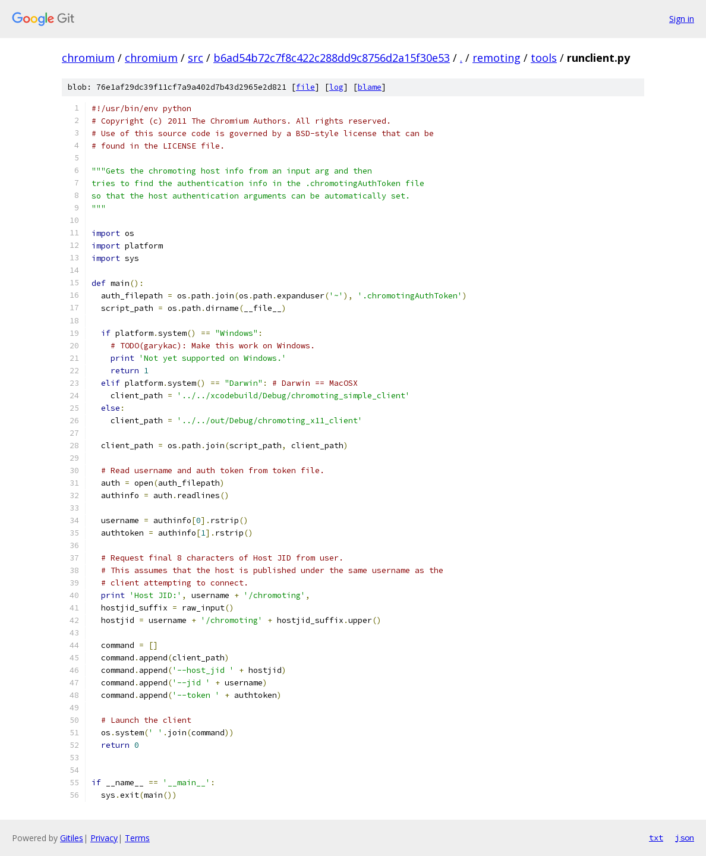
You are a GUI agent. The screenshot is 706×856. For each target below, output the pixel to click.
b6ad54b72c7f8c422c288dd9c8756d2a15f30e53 (331, 58)
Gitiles (71, 838)
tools (544, 58)
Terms (137, 838)
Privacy (104, 838)
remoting (496, 58)
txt (656, 837)
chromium (88, 58)
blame (370, 87)
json (684, 837)
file (305, 87)
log (336, 87)
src (195, 58)
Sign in (681, 18)
